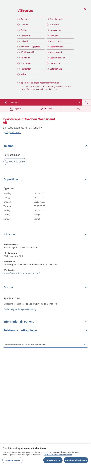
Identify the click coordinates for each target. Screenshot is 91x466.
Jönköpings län (28, 52)
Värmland (54, 35)
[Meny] (76, 109)
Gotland (24, 30)
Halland (24, 41)
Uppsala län (55, 30)
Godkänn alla (53, 461)
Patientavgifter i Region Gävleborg (20, 309)
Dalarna (24, 24)
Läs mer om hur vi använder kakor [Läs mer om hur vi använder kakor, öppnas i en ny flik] (58, 456)
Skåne (23, 74)
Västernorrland (57, 46)
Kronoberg (26, 63)
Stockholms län (57, 19)
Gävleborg (25, 35)
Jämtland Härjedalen (30, 46)
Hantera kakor (12, 461)
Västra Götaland (57, 57)
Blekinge (25, 19)
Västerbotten (56, 41)
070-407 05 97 (17, 161)
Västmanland (56, 52)
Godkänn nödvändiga (76, 461)
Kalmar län (25, 57)
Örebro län (55, 63)
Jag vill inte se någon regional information (40, 82)
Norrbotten (26, 69)
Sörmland (54, 24)
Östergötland (56, 69)
